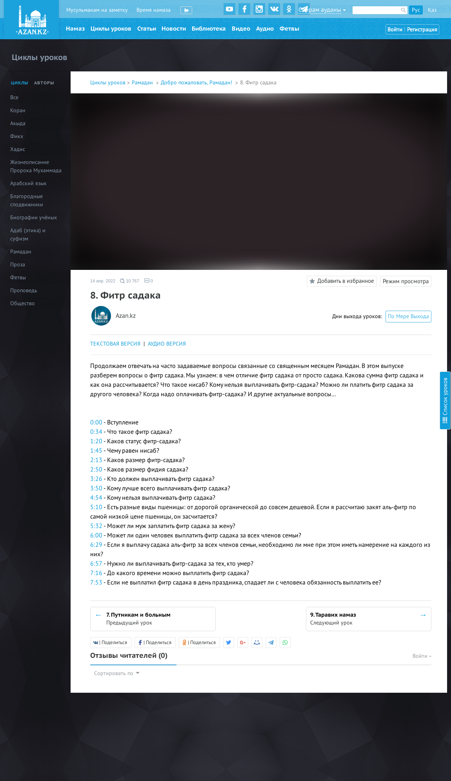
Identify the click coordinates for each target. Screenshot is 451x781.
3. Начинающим (365, 60)
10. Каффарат (362, 142)
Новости (174, 28)
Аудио (265, 28)
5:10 (96, 507)
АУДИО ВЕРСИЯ (167, 343)
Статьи (146, 28)
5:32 (96, 526)
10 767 (129, 281)
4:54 (96, 497)
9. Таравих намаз (366, 132)
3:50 (96, 488)
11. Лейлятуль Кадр (370, 153)
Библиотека (209, 28)
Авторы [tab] (44, 83)
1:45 (96, 450)
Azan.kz (126, 316)
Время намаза (153, 10)
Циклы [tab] (20, 83)
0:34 (96, 431)
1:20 (96, 441)
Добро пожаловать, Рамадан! (197, 82)
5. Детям (356, 81)
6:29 (96, 544)
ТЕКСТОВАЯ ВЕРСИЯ (115, 343)
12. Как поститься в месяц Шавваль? (390, 163)
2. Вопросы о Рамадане (374, 50)
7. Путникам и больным (374, 103)
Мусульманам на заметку (97, 10)
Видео (241, 28)
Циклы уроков (111, 28)
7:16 (96, 573)
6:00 (96, 535)
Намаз (75, 28)
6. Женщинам (362, 92)
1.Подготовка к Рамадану (377, 39)
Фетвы (289, 28)
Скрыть (436, 15)
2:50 (96, 469)
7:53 (96, 582)
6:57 (96, 563)
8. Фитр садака (364, 117)
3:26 (96, 478)
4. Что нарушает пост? (372, 71)
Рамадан (143, 82)
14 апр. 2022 (102, 281)
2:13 (96, 460)
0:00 (96, 422)
